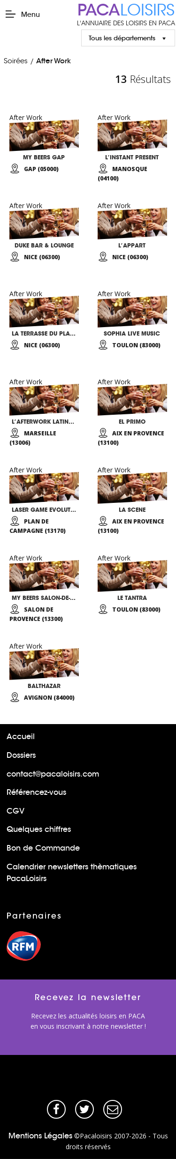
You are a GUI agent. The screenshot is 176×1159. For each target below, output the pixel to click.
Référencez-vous (36, 792)
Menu (22, 14)
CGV (15, 811)
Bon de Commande (43, 848)
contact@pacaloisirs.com (53, 774)
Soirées (16, 60)
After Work (53, 60)
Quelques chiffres (39, 829)
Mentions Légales (40, 1136)
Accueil (21, 736)
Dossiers (21, 755)
